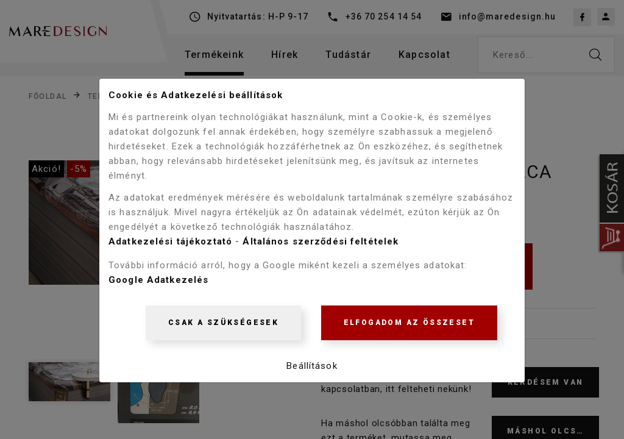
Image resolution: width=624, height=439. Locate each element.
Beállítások (311, 367)
